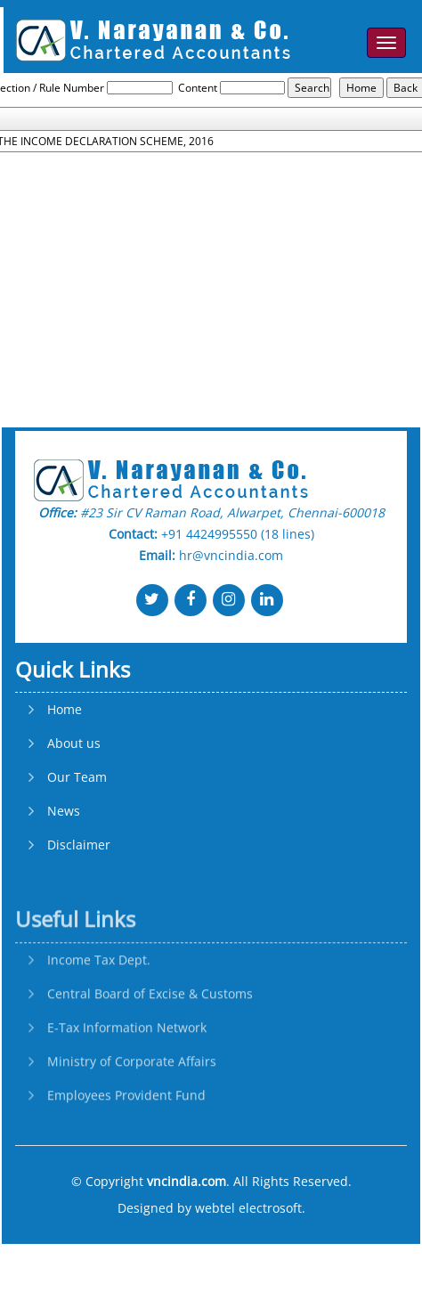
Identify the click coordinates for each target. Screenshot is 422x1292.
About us (74, 819)
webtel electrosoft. (250, 1207)
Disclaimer (78, 920)
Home (64, 785)
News (63, 887)
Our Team (77, 853)
